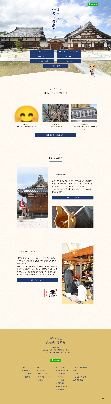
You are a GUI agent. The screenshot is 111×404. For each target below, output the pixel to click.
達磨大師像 (61, 374)
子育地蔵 (61, 383)
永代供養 (27, 377)
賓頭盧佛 (61, 389)
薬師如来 (61, 377)
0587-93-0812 (50, 353)
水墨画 (40, 380)
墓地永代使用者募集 (80, 367)
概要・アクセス (43, 374)
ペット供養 (27, 374)
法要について (78, 370)
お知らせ (41, 370)
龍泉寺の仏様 (60, 367)
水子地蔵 (61, 380)
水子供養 (27, 370)
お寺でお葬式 (78, 380)
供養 (23, 367)
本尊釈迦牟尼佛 (63, 370)
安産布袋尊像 (62, 386)
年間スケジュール (44, 377)
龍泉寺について (41, 367)
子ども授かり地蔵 (79, 377)
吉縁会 (75, 374)
